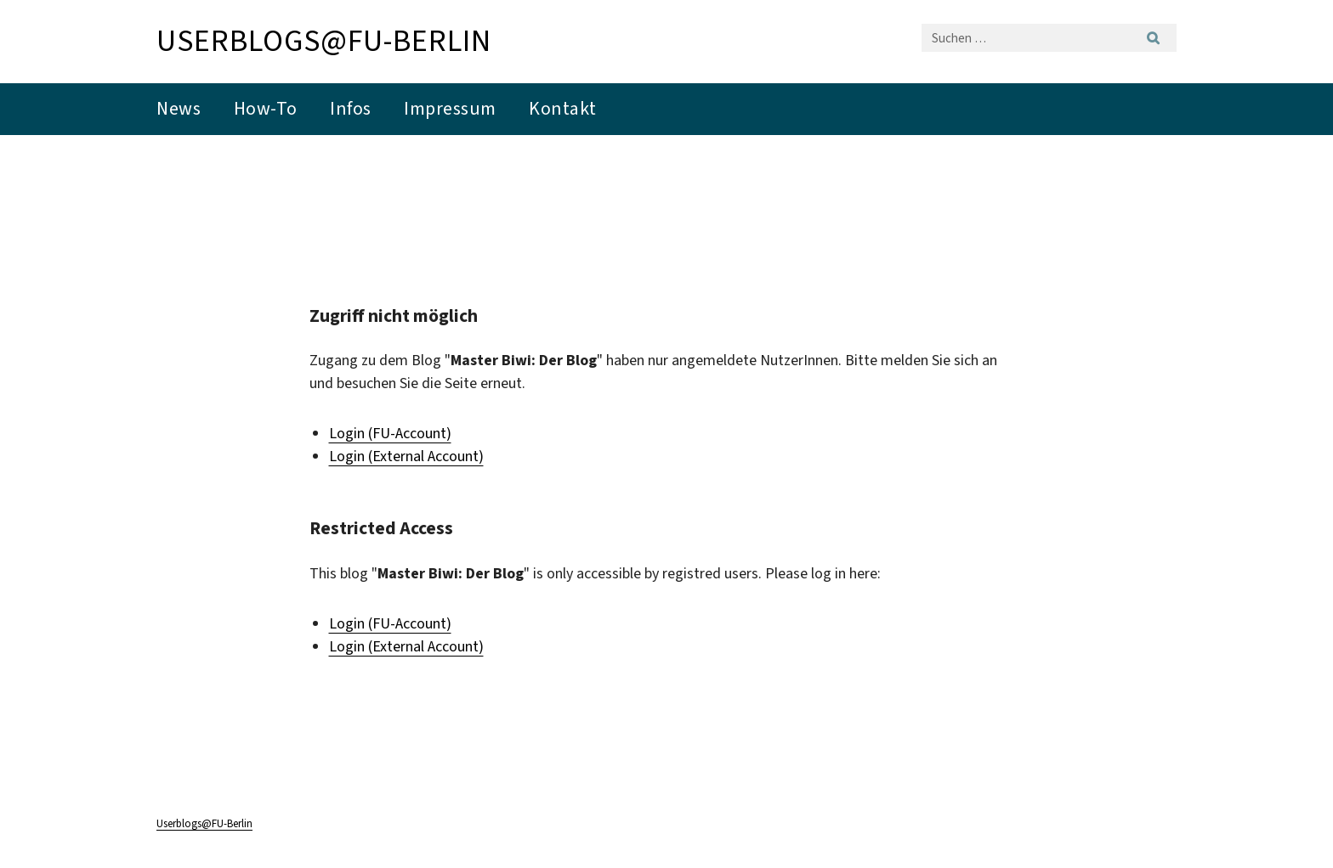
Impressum (450, 108)
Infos (351, 108)
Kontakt (563, 108)
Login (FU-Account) (390, 433)
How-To (266, 108)
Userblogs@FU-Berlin (323, 40)
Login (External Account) (406, 456)
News (178, 108)
